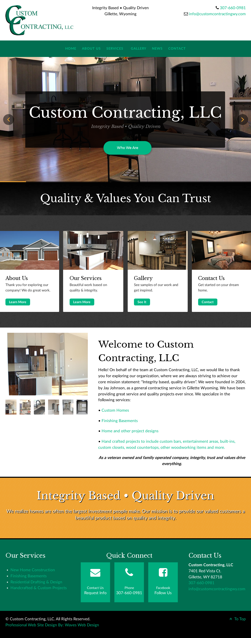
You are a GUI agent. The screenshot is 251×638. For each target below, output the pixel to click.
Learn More (17, 302)
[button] (8, 119)
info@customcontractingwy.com (217, 14)
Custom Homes (115, 410)
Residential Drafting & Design (36, 582)
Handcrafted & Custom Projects (38, 588)
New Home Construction (32, 570)
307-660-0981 (233, 8)
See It (142, 302)
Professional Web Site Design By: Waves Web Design (52, 625)
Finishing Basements (120, 421)
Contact (208, 302)
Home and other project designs (130, 431)
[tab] (11, 407)
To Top (237, 619)
